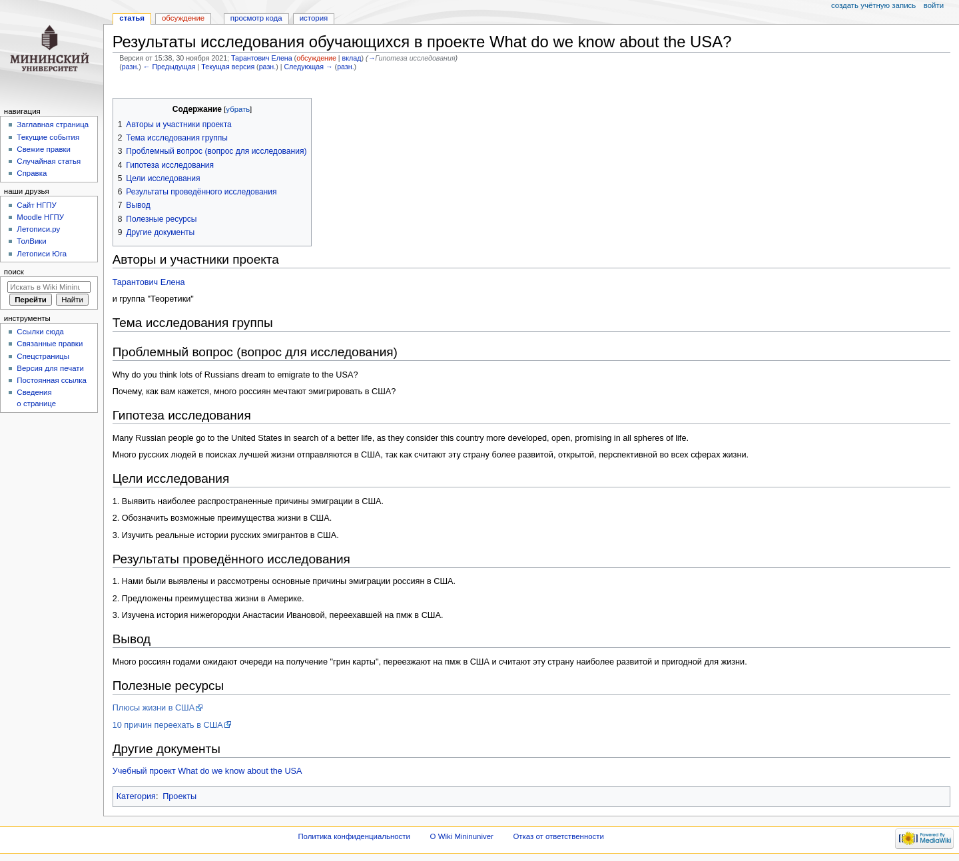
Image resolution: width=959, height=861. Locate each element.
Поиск (14, 272)
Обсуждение (183, 18)
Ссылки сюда (40, 332)
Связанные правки (50, 344)
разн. (130, 67)
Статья (132, 18)
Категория (136, 796)
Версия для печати (50, 368)
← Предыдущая (169, 67)
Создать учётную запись (873, 5)
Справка (32, 173)
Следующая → (308, 67)
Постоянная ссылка (51, 380)
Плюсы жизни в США (154, 708)
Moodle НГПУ (40, 217)
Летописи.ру (38, 229)
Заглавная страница (53, 125)
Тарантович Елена (149, 282)
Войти (934, 5)
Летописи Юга (42, 254)
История (314, 18)
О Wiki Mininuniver (461, 836)
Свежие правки (44, 149)
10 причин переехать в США (168, 725)
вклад (352, 58)
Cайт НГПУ (36, 205)
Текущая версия (227, 67)
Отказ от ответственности (558, 836)
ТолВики (31, 241)
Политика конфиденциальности (354, 836)
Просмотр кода (256, 18)
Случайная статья (49, 161)
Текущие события (48, 137)
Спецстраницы (43, 356)
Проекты (179, 796)
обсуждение (316, 58)
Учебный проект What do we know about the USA (207, 771)
